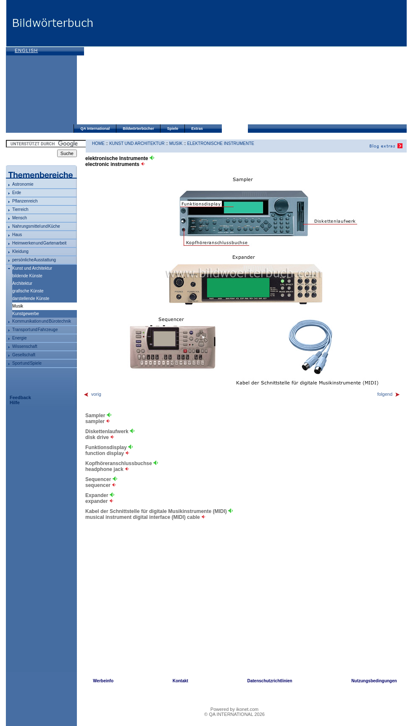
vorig (92, 394)
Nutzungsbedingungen (374, 681)
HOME (98, 143)
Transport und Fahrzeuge (35, 329)
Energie (19, 338)
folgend (388, 394)
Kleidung (20, 251)
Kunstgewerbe (25, 313)
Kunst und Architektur (32, 268)
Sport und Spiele (27, 363)
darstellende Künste (30, 298)
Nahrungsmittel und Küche (36, 226)
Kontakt (180, 681)
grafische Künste (28, 291)
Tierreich (20, 209)
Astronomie (23, 184)
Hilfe (15, 402)
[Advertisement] (205, 63)
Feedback (20, 397)
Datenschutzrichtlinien (269, 681)
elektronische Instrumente (220, 143)
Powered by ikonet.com (234, 709)
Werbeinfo (103, 681)
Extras (197, 128)
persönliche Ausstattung (34, 260)
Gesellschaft (23, 354)
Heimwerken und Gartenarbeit (39, 243)
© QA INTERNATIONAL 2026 (234, 714)
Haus (17, 234)
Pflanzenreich (25, 201)
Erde (16, 192)
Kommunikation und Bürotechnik (41, 321)
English (26, 50)
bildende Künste (27, 276)
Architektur (22, 283)
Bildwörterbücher (138, 128)
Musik (176, 143)
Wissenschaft (24, 346)
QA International (95, 128)
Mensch (19, 218)
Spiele (173, 128)
